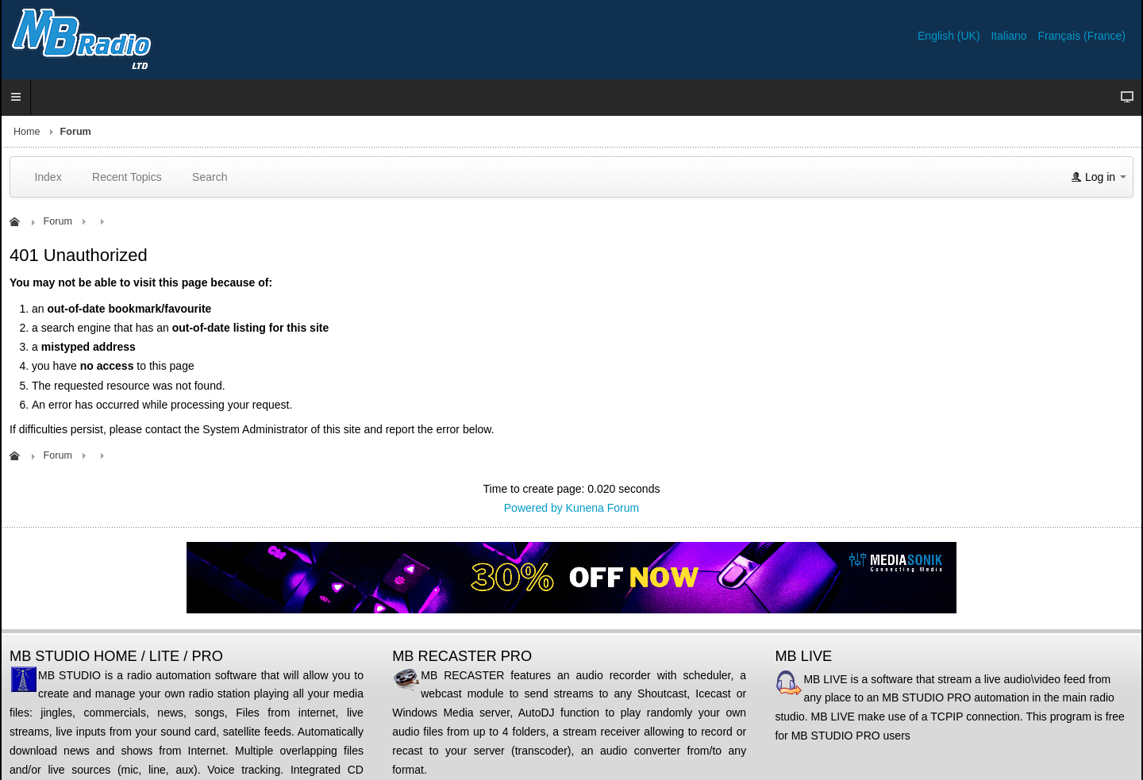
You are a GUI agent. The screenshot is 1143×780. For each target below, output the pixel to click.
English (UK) (950, 35)
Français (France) (1082, 35)
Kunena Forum (603, 507)
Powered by (533, 507)
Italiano (1010, 35)
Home (26, 131)
